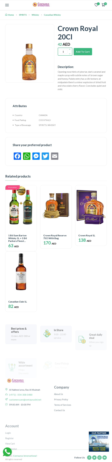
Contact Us (59, 424)
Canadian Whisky (52, 15)
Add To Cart (83, 51)
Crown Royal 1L (86, 235)
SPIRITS (23, 15)
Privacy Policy (61, 413)
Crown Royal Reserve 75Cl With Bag (54, 237)
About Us (58, 408)
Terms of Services (62, 419)
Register (9, 454)
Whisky (35, 15)
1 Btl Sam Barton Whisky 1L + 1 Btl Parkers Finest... (17, 238)
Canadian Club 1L (17, 301)
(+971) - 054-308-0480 (20, 405)
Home (9, 15)
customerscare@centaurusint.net (25, 410)
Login (8, 449)
